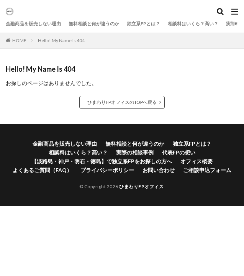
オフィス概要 (196, 161)
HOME (19, 40)
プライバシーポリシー (107, 170)
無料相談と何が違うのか (94, 23)
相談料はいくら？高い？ (193, 23)
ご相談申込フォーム (207, 170)
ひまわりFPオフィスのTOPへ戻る (122, 102)
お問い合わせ (158, 170)
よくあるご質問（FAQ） (42, 170)
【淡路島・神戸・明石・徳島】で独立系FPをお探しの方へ (101, 161)
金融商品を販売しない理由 (33, 23)
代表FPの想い (178, 152)
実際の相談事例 (135, 152)
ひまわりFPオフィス (141, 186)
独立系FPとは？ (143, 23)
